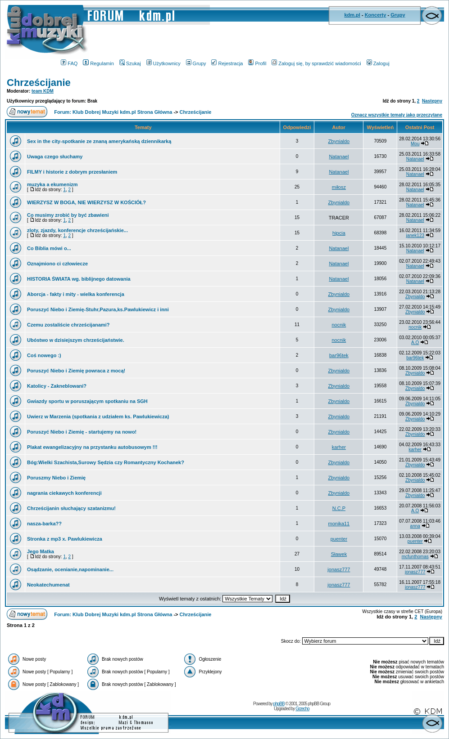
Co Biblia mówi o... (49, 248)
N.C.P (338, 508)
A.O (415, 342)
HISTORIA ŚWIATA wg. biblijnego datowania (79, 279)
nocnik (339, 324)
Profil (257, 63)
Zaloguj (378, 63)
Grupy (397, 15)
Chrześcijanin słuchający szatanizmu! (71, 508)
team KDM (43, 91)
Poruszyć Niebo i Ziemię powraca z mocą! (76, 370)
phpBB (279, 703)
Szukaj (130, 63)
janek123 (415, 235)
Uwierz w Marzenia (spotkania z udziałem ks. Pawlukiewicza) (98, 416)
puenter (339, 539)
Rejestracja (227, 63)
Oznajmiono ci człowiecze (57, 263)
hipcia (338, 233)
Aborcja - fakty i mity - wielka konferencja (75, 294)
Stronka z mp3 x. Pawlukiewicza (64, 539)
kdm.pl (352, 15)
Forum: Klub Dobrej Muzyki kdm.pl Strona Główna (113, 112)
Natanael (339, 156)
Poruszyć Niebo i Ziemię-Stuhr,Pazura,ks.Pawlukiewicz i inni (98, 309)
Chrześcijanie (39, 82)
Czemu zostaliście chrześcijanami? (68, 324)
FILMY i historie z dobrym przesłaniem (72, 172)
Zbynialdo (339, 141)
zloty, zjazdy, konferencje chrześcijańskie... (77, 230)
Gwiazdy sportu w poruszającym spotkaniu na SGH (87, 401)
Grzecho (302, 708)
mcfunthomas (415, 556)
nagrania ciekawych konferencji (64, 493)
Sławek (339, 554)
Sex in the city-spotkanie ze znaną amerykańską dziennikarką (99, 141)
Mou (415, 143)
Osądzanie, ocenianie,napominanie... (70, 569)
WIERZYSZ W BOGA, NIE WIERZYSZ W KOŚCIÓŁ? (86, 202)
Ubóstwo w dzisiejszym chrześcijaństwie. (75, 340)
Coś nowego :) (44, 355)
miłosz (339, 187)
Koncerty (375, 15)
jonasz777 (338, 569)
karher (339, 447)
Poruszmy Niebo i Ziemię (56, 477)
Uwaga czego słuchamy (55, 156)
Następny (432, 101)
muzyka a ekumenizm (52, 184)
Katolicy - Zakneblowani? (56, 386)
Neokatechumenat (48, 584)
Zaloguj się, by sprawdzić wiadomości (316, 63)
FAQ (69, 63)
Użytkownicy (163, 63)
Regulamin (98, 63)
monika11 (339, 523)
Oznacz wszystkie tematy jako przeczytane (396, 114)
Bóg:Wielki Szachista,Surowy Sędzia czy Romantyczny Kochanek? (105, 462)
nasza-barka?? (44, 523)
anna (415, 526)
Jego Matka (40, 551)
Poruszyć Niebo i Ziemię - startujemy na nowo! (81, 431)
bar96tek (339, 355)
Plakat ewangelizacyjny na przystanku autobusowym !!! (92, 447)
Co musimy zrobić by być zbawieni (68, 215)
